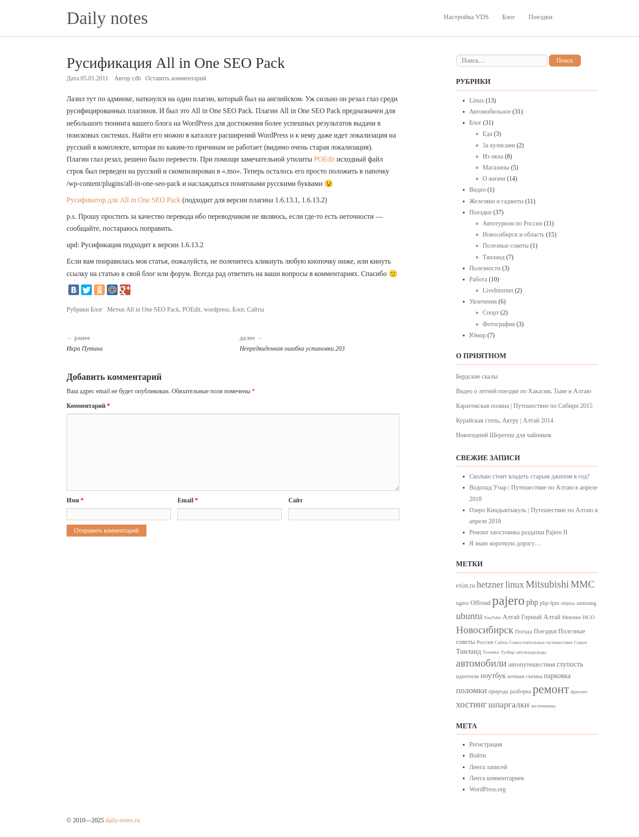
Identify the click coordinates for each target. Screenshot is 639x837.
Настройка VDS (466, 16)
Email (188, 500)
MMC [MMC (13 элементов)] (583, 584)
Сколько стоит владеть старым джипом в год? (529, 476)
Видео (477, 189)
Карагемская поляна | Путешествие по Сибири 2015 (524, 406)
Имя (75, 500)
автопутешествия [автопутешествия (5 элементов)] (531, 664)
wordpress (216, 309)
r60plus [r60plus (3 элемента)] (568, 603)
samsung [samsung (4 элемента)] (586, 603)
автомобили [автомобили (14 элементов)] (481, 663)
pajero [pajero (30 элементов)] (508, 600)
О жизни (494, 178)
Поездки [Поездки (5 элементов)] (544, 631)
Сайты (255, 309)
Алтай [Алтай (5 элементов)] (511, 616)
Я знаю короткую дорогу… (505, 543)
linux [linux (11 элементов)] (514, 584)
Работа (478, 279)
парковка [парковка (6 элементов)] (557, 675)
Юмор (477, 335)
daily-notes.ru (123, 820)
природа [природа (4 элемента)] (499, 691)
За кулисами (499, 145)
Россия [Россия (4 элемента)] (485, 642)
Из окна (493, 156)
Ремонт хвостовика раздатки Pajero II (518, 532)
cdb (136, 78)
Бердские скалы (477, 376)
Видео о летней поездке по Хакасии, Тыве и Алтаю (524, 391)
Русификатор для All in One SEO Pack (124, 200)
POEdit (324, 159)
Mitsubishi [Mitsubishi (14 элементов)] (547, 584)
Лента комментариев (496, 778)
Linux (476, 100)
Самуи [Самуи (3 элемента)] (580, 642)
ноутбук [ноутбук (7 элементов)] (493, 675)
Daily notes (107, 18)
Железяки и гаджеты (496, 201)
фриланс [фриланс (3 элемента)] (579, 691)
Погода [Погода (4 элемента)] (523, 631)
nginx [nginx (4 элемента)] (462, 603)
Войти (477, 755)
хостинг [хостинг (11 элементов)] (471, 704)
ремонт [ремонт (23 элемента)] (550, 689)
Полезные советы (506, 245)
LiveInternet (498, 290)
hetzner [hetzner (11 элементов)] (490, 584)
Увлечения (483, 301)
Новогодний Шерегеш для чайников (504, 435)
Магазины (496, 167)
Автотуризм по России (512, 223)
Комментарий (88, 406)
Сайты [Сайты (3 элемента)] (501, 642)
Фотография (499, 324)
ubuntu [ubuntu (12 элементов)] (469, 616)
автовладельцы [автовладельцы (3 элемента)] (531, 652)
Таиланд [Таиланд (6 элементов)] (468, 651)
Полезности (485, 268)
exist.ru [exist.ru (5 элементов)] (465, 585)
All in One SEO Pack (152, 309)
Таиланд (494, 257)
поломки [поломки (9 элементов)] (471, 690)
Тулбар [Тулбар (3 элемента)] (508, 652)
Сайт (295, 500)
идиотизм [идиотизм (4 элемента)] (467, 676)
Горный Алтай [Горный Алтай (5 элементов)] (540, 616)
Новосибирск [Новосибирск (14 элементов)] (484, 630)
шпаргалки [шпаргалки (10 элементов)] (508, 704)
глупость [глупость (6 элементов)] (569, 664)
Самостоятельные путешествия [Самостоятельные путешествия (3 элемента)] (540, 642)
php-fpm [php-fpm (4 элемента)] (549, 603)
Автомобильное (490, 111)
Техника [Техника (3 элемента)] (491, 652)
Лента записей (488, 767)
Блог (508, 16)
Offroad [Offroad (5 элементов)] (480, 602)
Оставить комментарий (175, 78)
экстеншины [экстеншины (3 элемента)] (543, 705)
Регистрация (485, 744)
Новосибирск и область (514, 234)
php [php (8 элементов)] (532, 602)
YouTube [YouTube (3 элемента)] (492, 617)
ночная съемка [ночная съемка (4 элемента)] (525, 676)
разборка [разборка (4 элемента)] (520, 691)
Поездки (540, 16)
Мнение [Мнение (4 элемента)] (571, 617)
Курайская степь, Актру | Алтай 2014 (505, 420)
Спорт (491, 312)
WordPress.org (487, 789)
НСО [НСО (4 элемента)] (589, 617)
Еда (488, 133)
